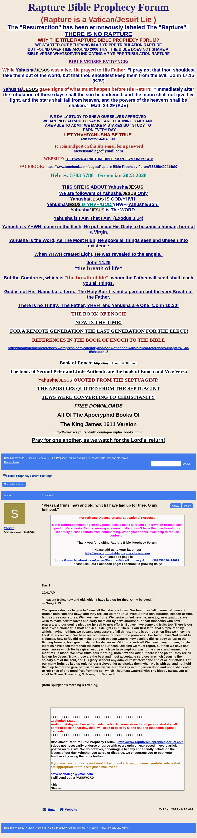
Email (52, 809)
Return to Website (14, 458)
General (41, 458)
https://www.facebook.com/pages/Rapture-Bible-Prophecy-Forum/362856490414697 (117, 560)
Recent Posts (11, 462)
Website (71, 809)
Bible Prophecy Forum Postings (67, 458)
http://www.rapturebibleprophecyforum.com (117, 553)
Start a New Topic (14, 484)
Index (31, 458)
